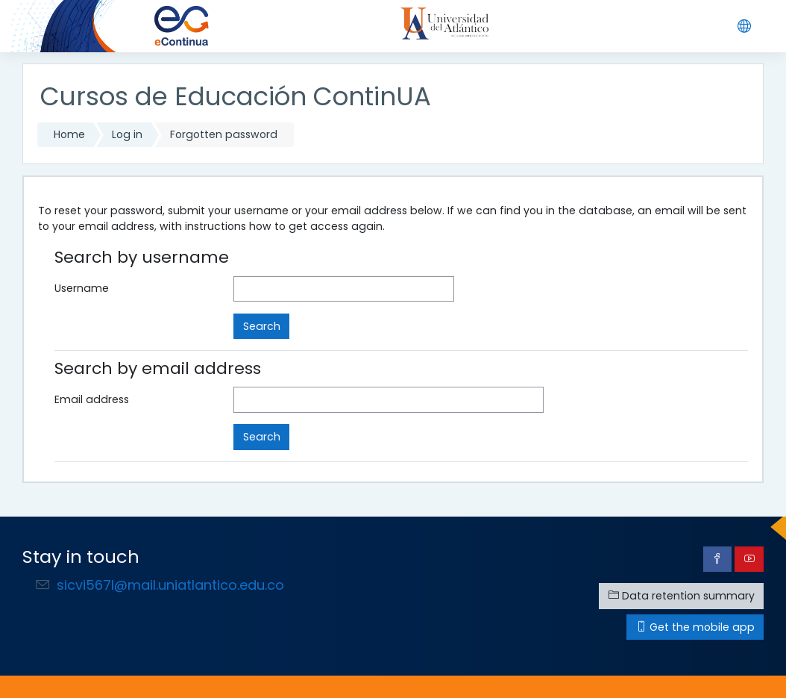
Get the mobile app (695, 627)
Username (81, 288)
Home (69, 134)
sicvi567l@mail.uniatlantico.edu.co (170, 585)
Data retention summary (682, 595)
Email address (91, 399)
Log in (127, 134)
